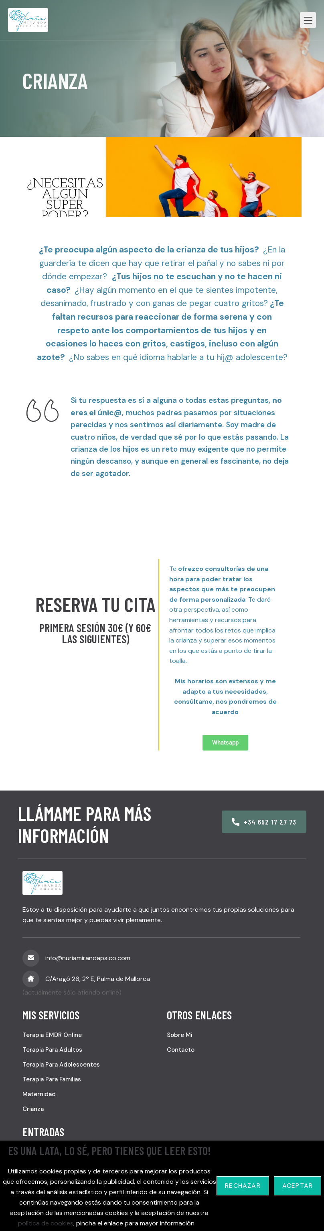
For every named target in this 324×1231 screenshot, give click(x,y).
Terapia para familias (51, 1079)
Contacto (180, 1050)
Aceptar (297, 1185)
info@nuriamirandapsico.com (87, 958)
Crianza (33, 1109)
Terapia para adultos (52, 1050)
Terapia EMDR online (52, 1035)
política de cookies (45, 1223)
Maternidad (39, 1094)
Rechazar (243, 1185)
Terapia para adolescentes (61, 1065)
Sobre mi (179, 1035)
